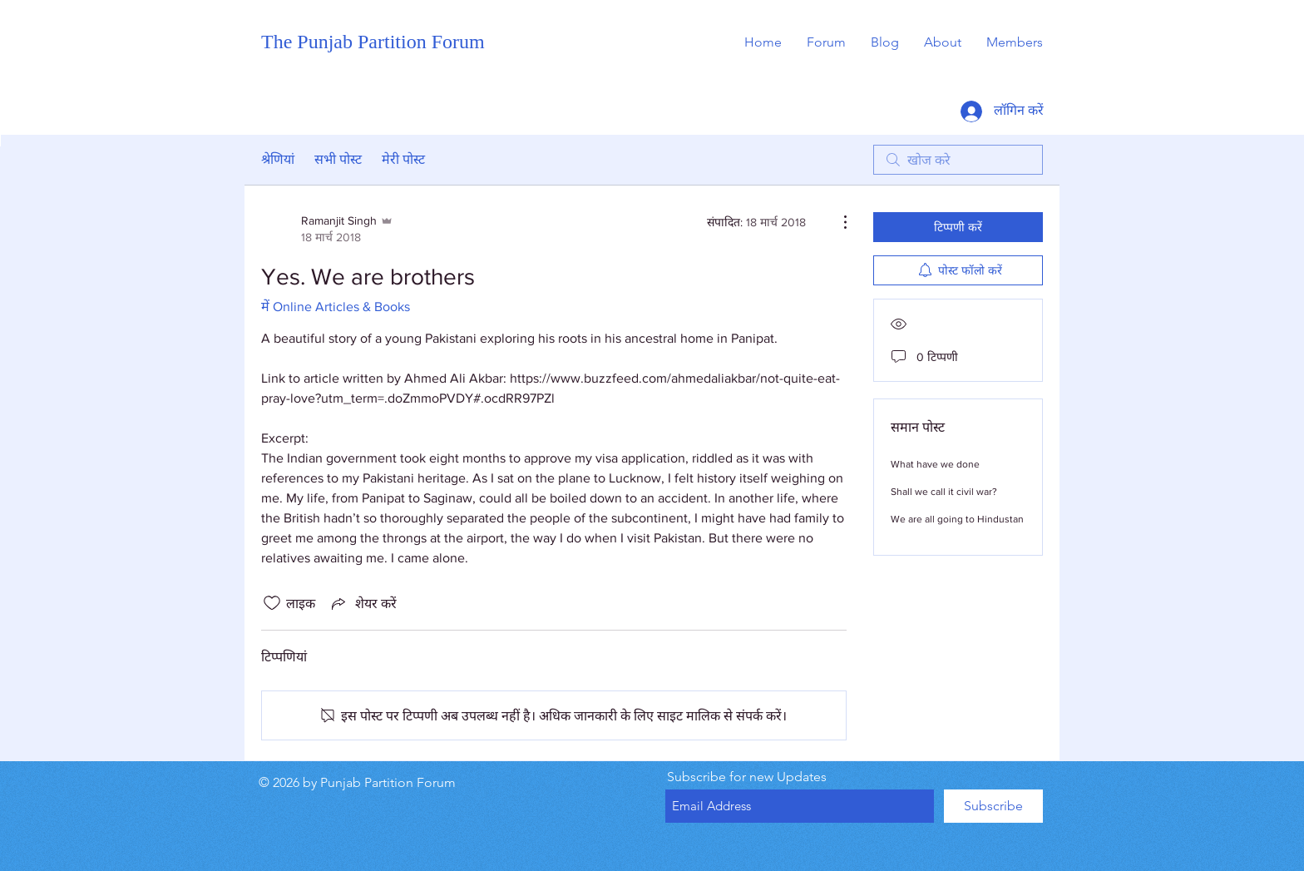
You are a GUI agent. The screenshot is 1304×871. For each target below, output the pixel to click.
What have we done (935, 464)
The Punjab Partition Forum (373, 41)
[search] (958, 160)
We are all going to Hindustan (957, 519)
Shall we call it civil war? (944, 491)
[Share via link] (362, 603)
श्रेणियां (277, 159)
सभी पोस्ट (338, 159)
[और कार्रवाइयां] (837, 222)
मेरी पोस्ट (403, 159)
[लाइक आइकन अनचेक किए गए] (272, 603)
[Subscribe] (993, 806)
